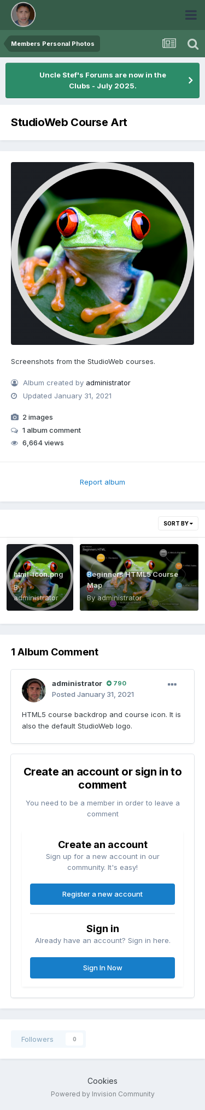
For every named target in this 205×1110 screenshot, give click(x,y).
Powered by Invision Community (103, 1094)
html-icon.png (38, 574)
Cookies (102, 1080)
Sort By (178, 523)
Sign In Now (102, 967)
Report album (102, 482)
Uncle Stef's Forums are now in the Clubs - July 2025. (102, 80)
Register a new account (102, 894)
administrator (108, 382)
